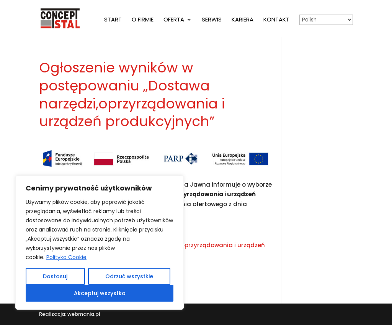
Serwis (212, 20)
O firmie (143, 20)
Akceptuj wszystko (100, 293)
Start (113, 20)
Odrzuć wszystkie (129, 276)
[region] (99, 243)
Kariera (242, 20)
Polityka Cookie (66, 257)
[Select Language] (326, 20)
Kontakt (276, 20)
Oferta (173, 20)
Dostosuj (55, 276)
